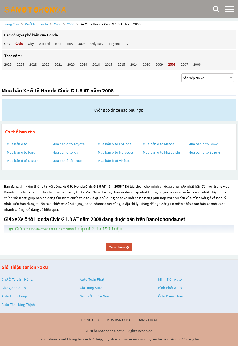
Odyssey (97, 43)
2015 (121, 64)
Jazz (81, 43)
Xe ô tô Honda (36, 24)
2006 (197, 64)
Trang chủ (11, 24)
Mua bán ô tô (17, 143)
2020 (71, 64)
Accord (44, 43)
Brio (58, 43)
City (31, 43)
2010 (146, 64)
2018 (96, 64)
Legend (114, 43)
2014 (134, 64)
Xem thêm (119, 247)
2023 (33, 64)
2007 (184, 64)
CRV (7, 43)
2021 (58, 64)
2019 (83, 64)
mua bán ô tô (118, 319)
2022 (45, 64)
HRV (70, 43)
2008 (71, 24)
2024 (20, 64)
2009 (159, 64)
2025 (8, 64)
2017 (108, 64)
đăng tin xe (148, 319)
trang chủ (89, 319)
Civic (58, 24)
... (127, 43)
